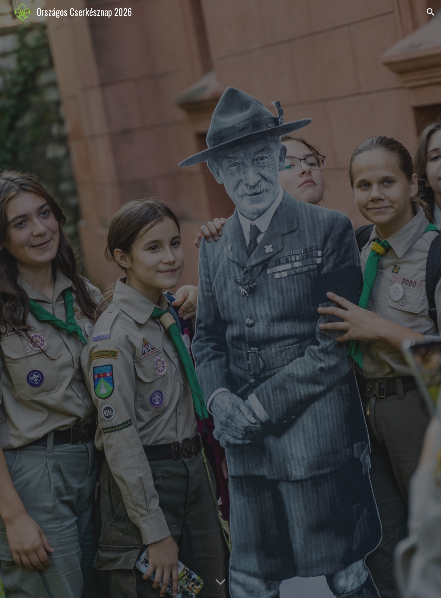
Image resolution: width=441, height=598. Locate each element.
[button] (430, 12)
